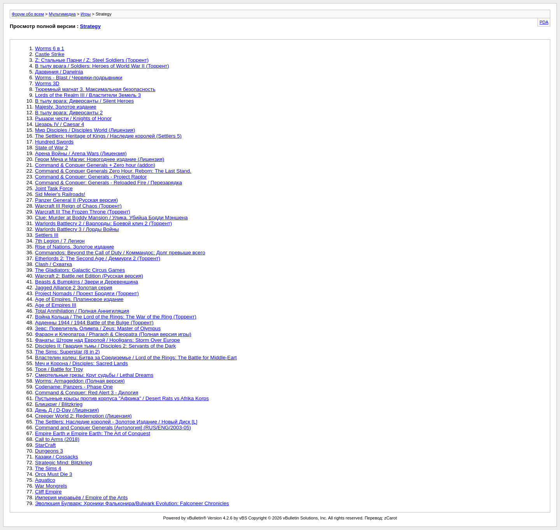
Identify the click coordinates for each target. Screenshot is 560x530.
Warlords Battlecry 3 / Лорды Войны (77, 229)
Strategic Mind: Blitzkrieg (63, 462)
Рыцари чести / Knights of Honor (73, 118)
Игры (85, 14)
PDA (543, 22)
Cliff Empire (48, 492)
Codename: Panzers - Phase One (74, 387)
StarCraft (45, 445)
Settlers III (46, 235)
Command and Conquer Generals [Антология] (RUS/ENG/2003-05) (113, 427)
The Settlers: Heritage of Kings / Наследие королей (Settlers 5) (108, 136)
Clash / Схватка (53, 264)
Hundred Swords (54, 142)
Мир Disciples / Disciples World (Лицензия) (85, 130)
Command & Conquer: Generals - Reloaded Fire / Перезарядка (108, 182)
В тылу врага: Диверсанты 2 (69, 112)
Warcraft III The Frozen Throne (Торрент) (82, 212)
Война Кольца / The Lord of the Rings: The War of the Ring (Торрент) (115, 317)
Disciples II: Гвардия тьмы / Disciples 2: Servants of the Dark (105, 346)
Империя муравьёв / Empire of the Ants (81, 497)
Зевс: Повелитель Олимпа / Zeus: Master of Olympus (98, 328)
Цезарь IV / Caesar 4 (59, 124)
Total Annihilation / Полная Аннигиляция (82, 311)
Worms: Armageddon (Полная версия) (80, 381)
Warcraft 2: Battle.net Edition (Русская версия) (89, 276)
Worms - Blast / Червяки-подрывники (78, 77)
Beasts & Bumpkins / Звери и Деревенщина (86, 282)
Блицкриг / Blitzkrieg (58, 404)
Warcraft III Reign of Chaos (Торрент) (78, 206)
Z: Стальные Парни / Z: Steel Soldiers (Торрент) (92, 60)
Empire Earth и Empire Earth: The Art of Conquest (92, 433)
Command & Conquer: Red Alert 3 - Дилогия (86, 392)
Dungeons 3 (49, 451)
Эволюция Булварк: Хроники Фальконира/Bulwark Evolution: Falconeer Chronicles (132, 503)
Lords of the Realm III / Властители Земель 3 (88, 95)
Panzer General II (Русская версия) (76, 200)
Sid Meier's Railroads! (60, 194)
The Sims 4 (48, 468)
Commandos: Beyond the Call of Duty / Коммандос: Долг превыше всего (120, 252)
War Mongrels (51, 486)
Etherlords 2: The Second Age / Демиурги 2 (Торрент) (97, 258)
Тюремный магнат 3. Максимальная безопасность (95, 89)
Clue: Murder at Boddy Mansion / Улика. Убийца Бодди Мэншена (111, 217)
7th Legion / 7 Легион (60, 241)
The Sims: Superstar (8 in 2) (67, 352)
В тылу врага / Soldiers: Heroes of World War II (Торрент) (102, 66)
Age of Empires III (55, 305)
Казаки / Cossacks (56, 457)
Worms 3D (47, 83)
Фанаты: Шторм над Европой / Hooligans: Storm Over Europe (107, 340)
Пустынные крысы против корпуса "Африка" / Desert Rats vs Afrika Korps (122, 398)
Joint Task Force (54, 188)
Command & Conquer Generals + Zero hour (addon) (95, 165)
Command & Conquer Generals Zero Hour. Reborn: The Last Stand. (113, 171)
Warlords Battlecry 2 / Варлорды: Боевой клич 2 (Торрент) (103, 223)
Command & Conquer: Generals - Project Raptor (91, 177)
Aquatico (45, 480)
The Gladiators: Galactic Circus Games (80, 270)
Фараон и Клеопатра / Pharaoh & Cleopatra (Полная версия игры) (113, 334)
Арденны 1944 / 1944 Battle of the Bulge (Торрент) (94, 322)
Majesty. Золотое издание (65, 107)
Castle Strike (50, 54)
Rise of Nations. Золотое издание (74, 247)
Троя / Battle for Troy (59, 369)
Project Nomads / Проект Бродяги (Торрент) (87, 293)
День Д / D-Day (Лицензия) (67, 410)
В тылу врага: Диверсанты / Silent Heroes (84, 101)
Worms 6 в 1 (49, 48)
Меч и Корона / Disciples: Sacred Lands (81, 363)
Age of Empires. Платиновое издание (79, 299)
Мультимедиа (62, 14)
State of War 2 (51, 147)
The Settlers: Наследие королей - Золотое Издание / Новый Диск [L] (116, 422)
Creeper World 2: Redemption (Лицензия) (83, 416)
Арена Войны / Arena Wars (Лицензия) (81, 153)
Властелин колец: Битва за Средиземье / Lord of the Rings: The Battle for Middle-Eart (136, 357)
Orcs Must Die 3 (53, 474)
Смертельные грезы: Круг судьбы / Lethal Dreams (94, 375)
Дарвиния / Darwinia (59, 72)
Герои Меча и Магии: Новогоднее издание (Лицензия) (99, 159)
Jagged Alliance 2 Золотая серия (73, 287)
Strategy (90, 26)
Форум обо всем (28, 14)
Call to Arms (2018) (57, 439)
